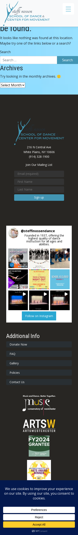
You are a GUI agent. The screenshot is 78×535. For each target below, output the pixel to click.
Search (5, 52)
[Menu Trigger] (68, 9)
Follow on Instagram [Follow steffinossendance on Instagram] (39, 316)
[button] (18, 258)
